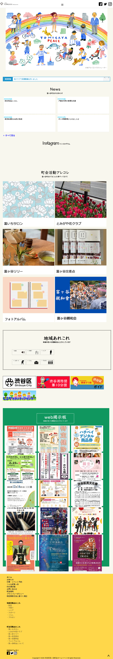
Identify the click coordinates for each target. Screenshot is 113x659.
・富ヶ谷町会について (15, 643)
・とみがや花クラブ (14, 631)
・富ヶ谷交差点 (13, 636)
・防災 (9, 605)
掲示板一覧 (56, 562)
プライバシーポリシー (15, 594)
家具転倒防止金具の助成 (13, 119)
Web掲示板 (11, 587)
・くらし (10, 615)
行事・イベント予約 (14, 582)
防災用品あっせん (10, 101)
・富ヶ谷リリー (13, 634)
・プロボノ (11, 617)
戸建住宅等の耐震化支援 (67, 101)
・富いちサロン (13, 629)
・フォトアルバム (13, 641)
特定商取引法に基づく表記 (17, 596)
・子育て (10, 608)
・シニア (10, 610)
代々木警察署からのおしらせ (68, 119)
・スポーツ (11, 612)
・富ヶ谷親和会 (13, 639)
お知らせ (10, 579)
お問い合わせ (12, 589)
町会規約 (10, 591)
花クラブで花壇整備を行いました (26, 79)
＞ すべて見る (9, 135)
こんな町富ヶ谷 (13, 584)
